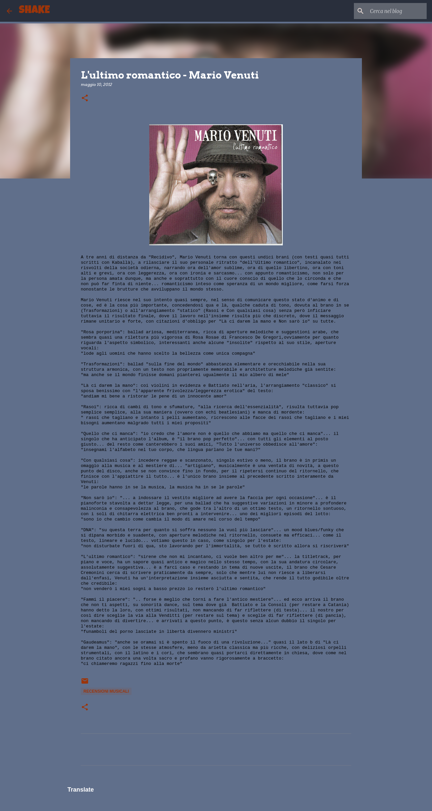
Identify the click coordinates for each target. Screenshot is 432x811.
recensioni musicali (106, 691)
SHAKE (34, 10)
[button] (85, 98)
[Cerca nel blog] (392, 11)
